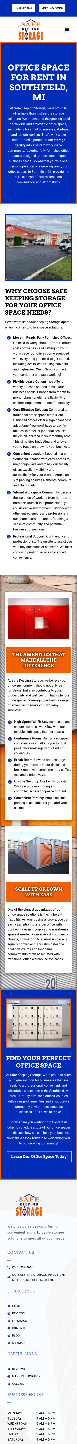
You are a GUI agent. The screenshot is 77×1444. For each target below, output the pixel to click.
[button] (67, 29)
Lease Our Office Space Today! (39, 1156)
